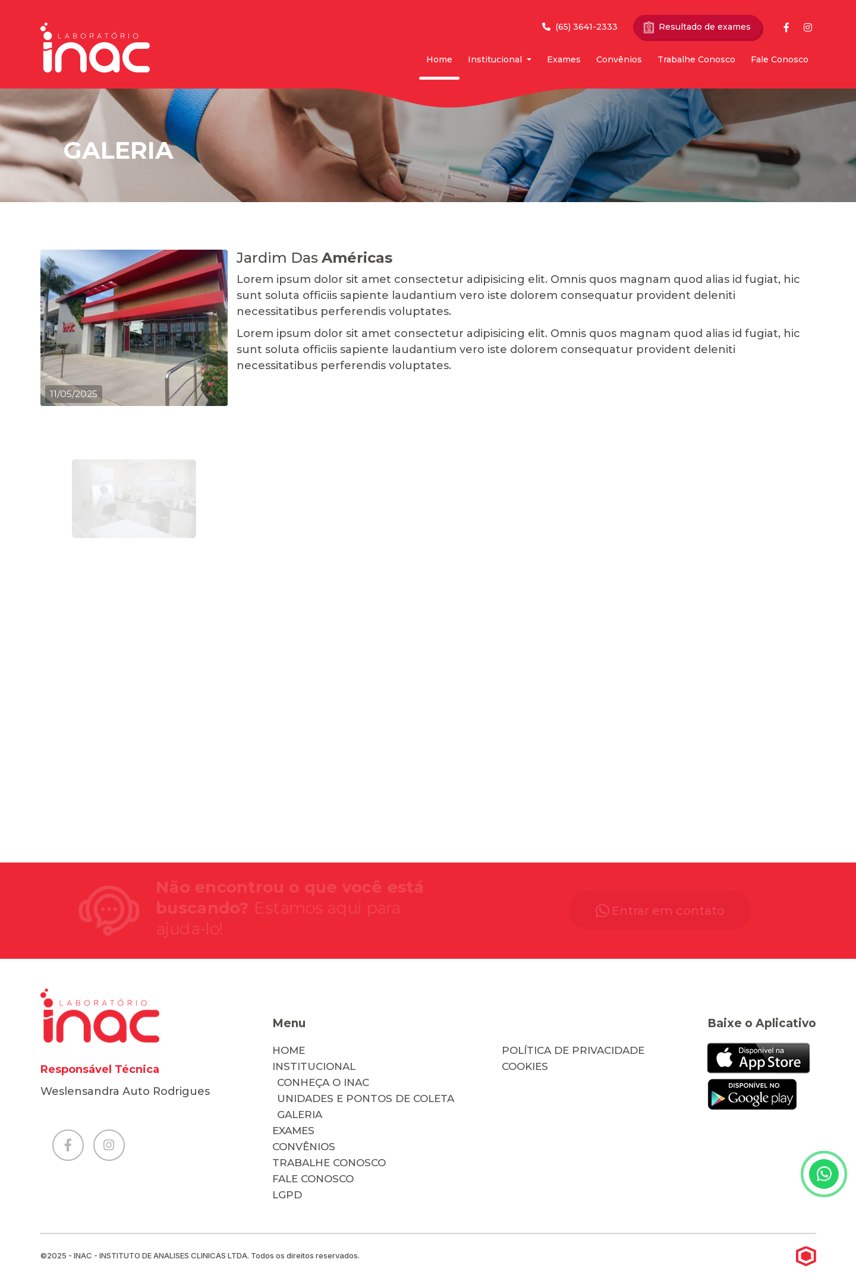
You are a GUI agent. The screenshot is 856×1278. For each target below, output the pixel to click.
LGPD (287, 1195)
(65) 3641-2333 (580, 26)
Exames (564, 59)
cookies (525, 1066)
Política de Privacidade (573, 1050)
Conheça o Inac (323, 1082)
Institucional (496, 59)
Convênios (619, 59)
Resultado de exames (697, 27)
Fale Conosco (779, 59)
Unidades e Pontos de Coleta (365, 1098)
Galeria (299, 1114)
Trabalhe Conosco (696, 59)
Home (439, 59)
